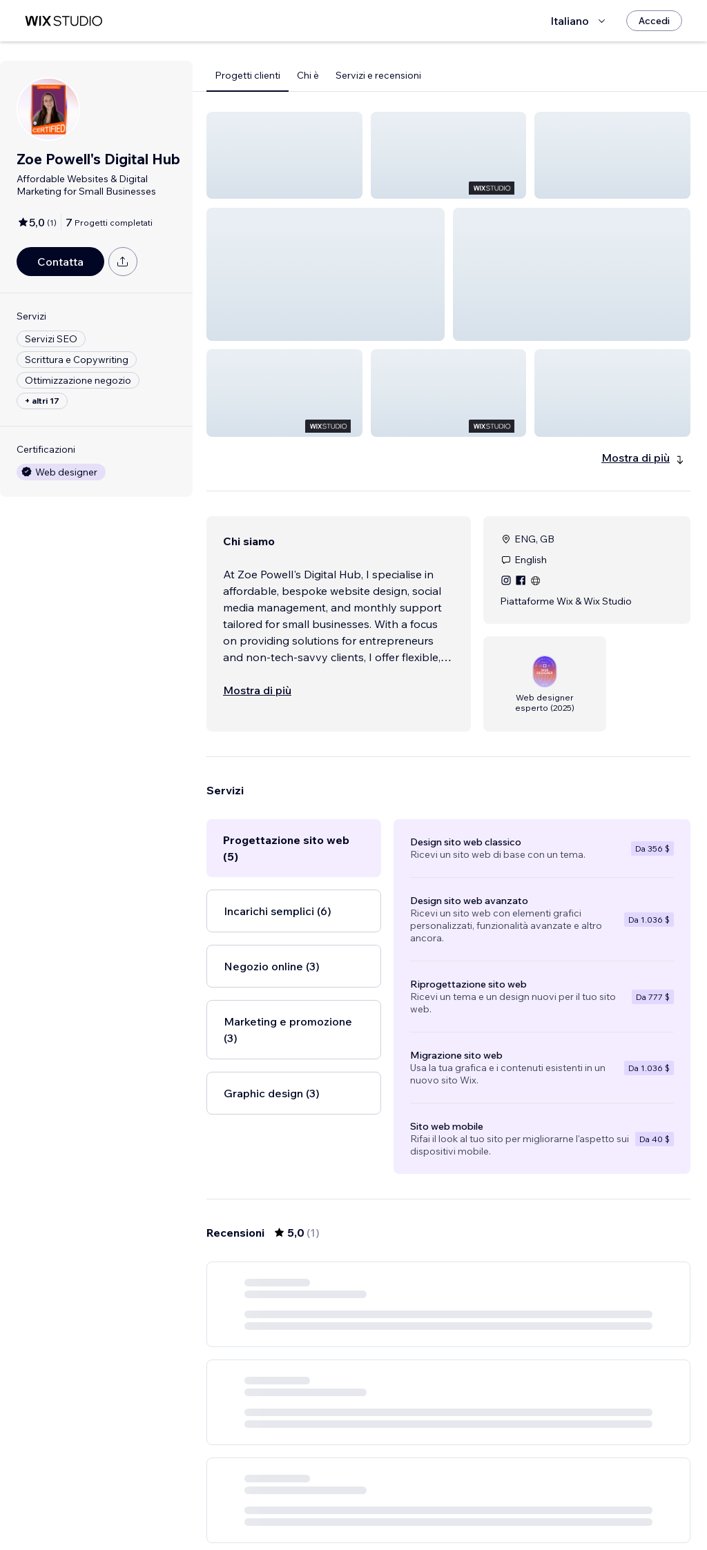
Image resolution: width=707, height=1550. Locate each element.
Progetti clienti (247, 75)
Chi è (308, 75)
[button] (284, 155)
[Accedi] (654, 20)
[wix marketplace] (63, 21)
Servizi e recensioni (378, 75)
